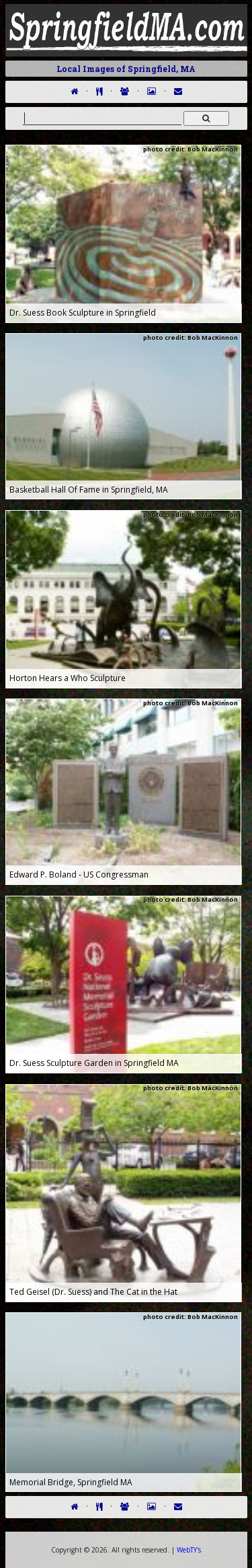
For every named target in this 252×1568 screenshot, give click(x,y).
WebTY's (189, 1550)
